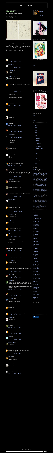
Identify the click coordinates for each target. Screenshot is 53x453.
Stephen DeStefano (37, 218)
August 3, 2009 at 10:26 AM (15, 211)
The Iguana (35, 214)
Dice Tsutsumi (36, 275)
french (34, 190)
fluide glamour (43, 189)
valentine (42, 184)
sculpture (35, 181)
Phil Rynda (35, 228)
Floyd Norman (11, 205)
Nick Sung (10, 220)
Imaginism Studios (36, 265)
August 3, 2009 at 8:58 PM (14, 236)
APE (35, 185)
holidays (34, 186)
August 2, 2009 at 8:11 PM (14, 91)
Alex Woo (35, 295)
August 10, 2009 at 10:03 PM (15, 360)
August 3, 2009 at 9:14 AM (14, 196)
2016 (36, 127)
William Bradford (11, 323)
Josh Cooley (35, 251)
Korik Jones (10, 260)
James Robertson (36, 262)
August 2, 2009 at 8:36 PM (14, 105)
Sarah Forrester (36, 224)
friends (46, 191)
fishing (42, 191)
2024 (36, 125)
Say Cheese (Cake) (39, 148)
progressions (36, 173)
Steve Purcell (35, 217)
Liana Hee (35, 245)
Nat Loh (9, 330)
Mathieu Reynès (11, 246)
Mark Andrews (36, 242)
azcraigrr (10, 64)
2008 (36, 162)
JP (8, 369)
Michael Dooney (11, 168)
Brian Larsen (35, 285)
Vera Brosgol (35, 212)
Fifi (45, 194)
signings (36, 194)
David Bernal (10, 317)
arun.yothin (10, 226)
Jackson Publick (36, 264)
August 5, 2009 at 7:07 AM (14, 289)
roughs (46, 179)
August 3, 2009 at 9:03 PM (14, 244)
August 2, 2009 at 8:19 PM (14, 99)
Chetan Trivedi (11, 342)
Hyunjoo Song (36, 268)
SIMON (9, 185)
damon (9, 292)
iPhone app (45, 202)
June (37, 153)
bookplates (35, 175)
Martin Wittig (35, 241)
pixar (41, 205)
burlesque (37, 202)
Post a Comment (9, 376)
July (36, 151)
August (37, 145)
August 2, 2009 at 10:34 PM (15, 125)
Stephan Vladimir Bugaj (37, 219)
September (38, 143)
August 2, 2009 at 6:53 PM (14, 61)
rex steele (45, 173)
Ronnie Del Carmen (37, 227)
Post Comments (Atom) (15, 380)
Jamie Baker (35, 261)
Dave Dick (10, 363)
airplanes (43, 201)
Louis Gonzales (36, 244)
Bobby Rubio (35, 288)
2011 (36, 133)
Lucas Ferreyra (11, 161)
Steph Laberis (36, 221)
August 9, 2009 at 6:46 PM (14, 353)
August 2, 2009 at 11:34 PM (15, 131)
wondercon (44, 186)
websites (34, 207)
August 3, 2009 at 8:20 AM (14, 182)
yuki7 (38, 207)
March (37, 158)
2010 (36, 135)
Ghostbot (35, 270)
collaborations (35, 196)
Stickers (34, 195)
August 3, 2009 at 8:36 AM (14, 189)
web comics (44, 206)
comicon (37, 174)
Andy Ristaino (36, 294)
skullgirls (37, 206)
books (43, 172)
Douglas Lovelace (36, 274)
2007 (36, 163)
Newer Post (8, 377)
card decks (43, 180)
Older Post (30, 377)
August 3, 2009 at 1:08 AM (14, 143)
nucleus (38, 205)
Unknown (10, 305)
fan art (40, 196)
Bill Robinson (10, 191)
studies (38, 190)
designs (41, 202)
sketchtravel (41, 194)
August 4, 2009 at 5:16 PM (14, 277)
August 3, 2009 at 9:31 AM (14, 202)
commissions (40, 183)
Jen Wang (35, 257)
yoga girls (36, 200)
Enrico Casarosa (36, 272)
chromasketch (11, 199)
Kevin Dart (35, 247)
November (38, 140)
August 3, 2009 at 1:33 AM (14, 150)
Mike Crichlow (11, 58)
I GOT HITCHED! (38, 149)
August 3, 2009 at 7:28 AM (14, 176)
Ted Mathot (35, 215)
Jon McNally (10, 179)
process (35, 170)
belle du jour (40, 179)
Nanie (9, 336)
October (37, 141)
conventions (42, 170)
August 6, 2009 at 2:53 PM (14, 309)
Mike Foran (35, 234)
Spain (40, 201)
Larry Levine (10, 274)
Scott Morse (35, 222)
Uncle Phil (10, 134)
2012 (36, 132)
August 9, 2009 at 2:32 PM (14, 345)
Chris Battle (10, 121)
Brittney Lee (35, 284)
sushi (41, 206)
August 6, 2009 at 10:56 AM (15, 302)
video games (45, 199)
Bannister (35, 291)
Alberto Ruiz (35, 297)
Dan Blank (35, 280)
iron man (36, 197)
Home (19, 377)
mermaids (35, 189)
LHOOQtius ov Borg (12, 76)
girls (34, 169)
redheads (45, 205)
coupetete (10, 280)
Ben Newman (10, 146)
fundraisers (35, 172)
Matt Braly (35, 238)
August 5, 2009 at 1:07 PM (14, 295)
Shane (9, 128)
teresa (9, 115)
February (37, 160)
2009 (36, 137)
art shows (42, 169)
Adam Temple (10, 70)
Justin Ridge (35, 248)
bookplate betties (43, 190)
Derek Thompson (36, 277)
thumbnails (37, 184)
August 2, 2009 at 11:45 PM (15, 137)
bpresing (10, 356)
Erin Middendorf (36, 271)
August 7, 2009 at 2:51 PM (14, 327)
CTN (46, 200)
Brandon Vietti (36, 287)
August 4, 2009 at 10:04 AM (15, 264)
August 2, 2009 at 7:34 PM (14, 73)
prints (46, 184)
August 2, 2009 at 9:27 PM (14, 112)
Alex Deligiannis (11, 214)
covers (39, 191)
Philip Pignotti (10, 298)
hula (39, 186)
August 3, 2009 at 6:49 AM (14, 165)
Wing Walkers (38, 146)
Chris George (35, 282)
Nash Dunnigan (36, 231)
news (35, 205)
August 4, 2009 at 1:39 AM (14, 250)
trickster (45, 183)
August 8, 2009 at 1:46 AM (14, 333)
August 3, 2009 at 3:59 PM (14, 230)
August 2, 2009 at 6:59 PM (14, 67)
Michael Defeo (36, 237)
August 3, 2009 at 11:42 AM (15, 217)
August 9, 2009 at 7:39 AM (14, 339)
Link (34, 65)
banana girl (43, 174)
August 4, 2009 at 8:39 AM (14, 257)
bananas (44, 185)
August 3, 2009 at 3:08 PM (14, 224)
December (38, 138)
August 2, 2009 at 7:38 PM (14, 80)
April (37, 156)
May (37, 155)
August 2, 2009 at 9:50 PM (14, 119)
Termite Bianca (40, 195)
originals (44, 197)
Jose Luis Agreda (36, 252)
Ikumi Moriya (35, 267)
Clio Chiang (35, 281)
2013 (36, 130)
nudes (41, 197)
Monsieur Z (35, 232)
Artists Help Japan (42, 200)
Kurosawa (36, 201)
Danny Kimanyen (36, 278)
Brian (9, 348)
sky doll (40, 199)
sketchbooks (35, 199)
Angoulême (40, 185)
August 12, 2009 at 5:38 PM (15, 367)
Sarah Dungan (36, 225)
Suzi (9, 108)
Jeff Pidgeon (35, 258)
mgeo (9, 233)
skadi (34, 206)
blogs (45, 195)
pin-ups (41, 175)
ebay (39, 189)
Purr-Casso (37, 180)
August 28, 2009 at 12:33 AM (15, 373)
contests (34, 191)
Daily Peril (26, 5)
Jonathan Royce (36, 254)
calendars (39, 178)
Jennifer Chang (36, 255)
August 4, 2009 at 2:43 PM (14, 271)
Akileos (9, 253)
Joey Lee (10, 266)
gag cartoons (45, 196)
